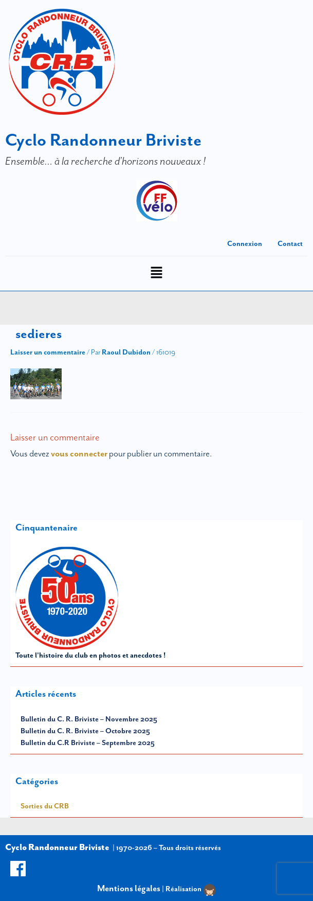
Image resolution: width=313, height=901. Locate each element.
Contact (290, 243)
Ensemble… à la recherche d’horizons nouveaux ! (105, 161)
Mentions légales (128, 888)
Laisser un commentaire (47, 352)
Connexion (244, 243)
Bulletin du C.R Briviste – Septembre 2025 (88, 742)
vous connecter (79, 453)
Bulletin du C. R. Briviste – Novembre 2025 (89, 718)
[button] (156, 273)
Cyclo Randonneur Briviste (103, 140)
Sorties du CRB (45, 805)
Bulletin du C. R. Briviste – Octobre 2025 (85, 730)
